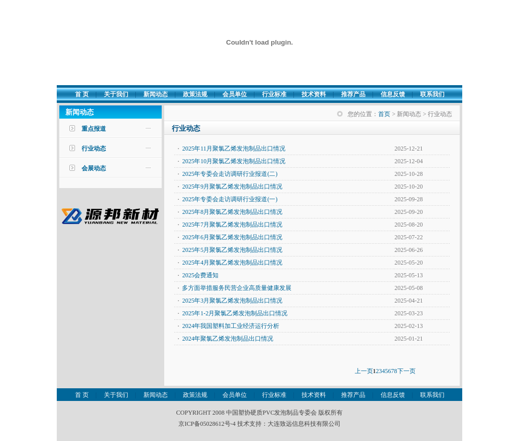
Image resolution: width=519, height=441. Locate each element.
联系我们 (432, 94)
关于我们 (116, 94)
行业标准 (274, 94)
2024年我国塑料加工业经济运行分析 (230, 325)
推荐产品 (353, 94)
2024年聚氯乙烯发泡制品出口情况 (227, 338)
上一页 (364, 371)
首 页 (82, 94)
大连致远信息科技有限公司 (304, 423)
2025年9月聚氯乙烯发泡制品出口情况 (232, 186)
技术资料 (314, 94)
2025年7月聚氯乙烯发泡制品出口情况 (232, 224)
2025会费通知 (200, 275)
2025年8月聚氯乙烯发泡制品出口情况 (232, 211)
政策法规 (195, 94)
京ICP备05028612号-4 (207, 423)
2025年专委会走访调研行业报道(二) (229, 173)
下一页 (406, 371)
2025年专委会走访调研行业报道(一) (229, 199)
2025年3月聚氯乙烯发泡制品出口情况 (232, 300)
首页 (384, 114)
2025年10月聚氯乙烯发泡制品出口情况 (233, 161)
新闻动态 (155, 94)
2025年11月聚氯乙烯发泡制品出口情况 (233, 148)
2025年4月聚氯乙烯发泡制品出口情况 (232, 262)
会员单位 (235, 94)
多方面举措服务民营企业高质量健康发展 (236, 287)
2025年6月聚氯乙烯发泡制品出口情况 (232, 237)
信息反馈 (393, 94)
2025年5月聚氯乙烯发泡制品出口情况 (232, 249)
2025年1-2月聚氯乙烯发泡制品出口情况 (234, 313)
